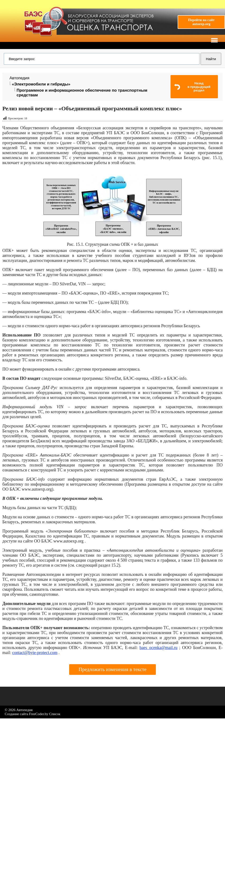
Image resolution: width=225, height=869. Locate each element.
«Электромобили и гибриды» (41, 84)
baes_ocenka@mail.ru (158, 647)
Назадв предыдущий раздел (199, 86)
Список (55, 714)
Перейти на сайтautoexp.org (201, 22)
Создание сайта (16, 714)
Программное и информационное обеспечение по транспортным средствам (82, 92)
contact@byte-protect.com (35, 652)
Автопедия (19, 78)
